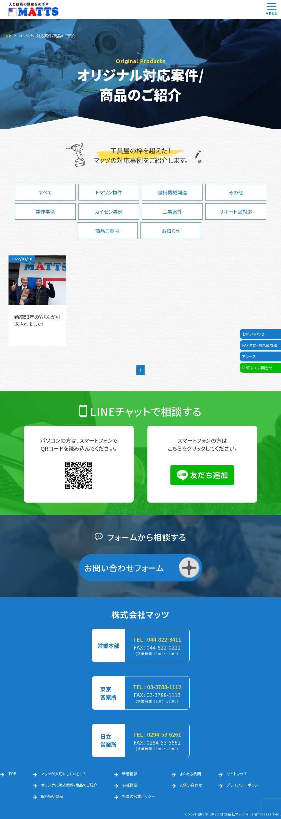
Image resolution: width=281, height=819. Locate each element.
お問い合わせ (253, 334)
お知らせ (171, 230)
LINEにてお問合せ (257, 368)
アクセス (249, 356)
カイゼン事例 (109, 211)
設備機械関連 (172, 192)
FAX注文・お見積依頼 (259, 345)
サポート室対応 (235, 211)
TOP (7, 35)
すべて (45, 192)
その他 (236, 192)
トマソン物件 (108, 192)
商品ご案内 (107, 230)
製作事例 (45, 211)
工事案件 (172, 211)
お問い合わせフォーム (124, 568)
